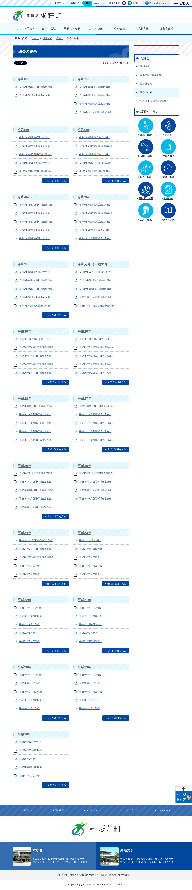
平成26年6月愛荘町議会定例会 (35, 498)
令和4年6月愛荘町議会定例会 (34, 230)
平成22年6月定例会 (29, 632)
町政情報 (47, 38)
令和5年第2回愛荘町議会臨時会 (95, 162)
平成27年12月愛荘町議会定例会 (96, 406)
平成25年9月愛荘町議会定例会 (95, 481)
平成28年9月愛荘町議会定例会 (35, 414)
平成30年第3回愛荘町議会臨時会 (36, 364)
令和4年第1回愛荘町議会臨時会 (35, 204)
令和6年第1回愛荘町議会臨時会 (35, 154)
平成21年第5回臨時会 (90, 641)
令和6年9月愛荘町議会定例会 (34, 162)
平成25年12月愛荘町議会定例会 (96, 473)
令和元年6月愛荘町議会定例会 (95, 288)
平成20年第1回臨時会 (30, 700)
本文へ (60, 3)
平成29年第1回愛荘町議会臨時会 (96, 372)
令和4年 (23, 197)
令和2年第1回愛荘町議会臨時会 (35, 288)
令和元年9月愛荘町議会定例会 (95, 280)
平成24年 (24, 533)
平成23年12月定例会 (90, 540)
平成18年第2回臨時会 (30, 767)
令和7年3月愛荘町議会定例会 (94, 86)
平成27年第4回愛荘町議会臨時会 (96, 423)
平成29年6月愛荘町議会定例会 (95, 364)
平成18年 (24, 734)
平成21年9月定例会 (89, 632)
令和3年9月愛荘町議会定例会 (94, 230)
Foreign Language (158, 3)
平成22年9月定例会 (29, 624)
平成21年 (84, 600)
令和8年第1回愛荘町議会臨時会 (35, 86)
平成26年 (24, 466)
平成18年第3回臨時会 (30, 750)
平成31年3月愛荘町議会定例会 (95, 297)
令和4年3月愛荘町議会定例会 (34, 213)
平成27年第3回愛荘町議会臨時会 (96, 440)
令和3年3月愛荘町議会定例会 (94, 204)
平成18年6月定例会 (29, 775)
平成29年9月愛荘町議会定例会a (96, 347)
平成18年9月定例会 (29, 758)
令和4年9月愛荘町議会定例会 (34, 238)
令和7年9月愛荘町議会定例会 (94, 103)
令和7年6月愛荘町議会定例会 (94, 95)
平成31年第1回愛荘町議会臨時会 (96, 305)
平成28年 (24, 398)
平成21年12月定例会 (90, 607)
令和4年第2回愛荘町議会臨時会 (35, 221)
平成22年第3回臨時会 (30, 616)
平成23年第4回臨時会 (90, 548)
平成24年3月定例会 (29, 574)
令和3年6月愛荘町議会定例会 (94, 221)
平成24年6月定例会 (29, 565)
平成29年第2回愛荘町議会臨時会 (96, 355)
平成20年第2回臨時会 (30, 691)
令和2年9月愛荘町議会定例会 (34, 305)
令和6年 (23, 130)
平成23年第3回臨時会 (90, 565)
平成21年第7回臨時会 (90, 616)
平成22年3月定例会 (29, 641)
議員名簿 (145, 66)
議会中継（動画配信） (152, 75)
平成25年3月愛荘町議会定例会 (95, 498)
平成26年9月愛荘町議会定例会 (35, 481)
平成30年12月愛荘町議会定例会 (36, 339)
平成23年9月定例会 (89, 557)
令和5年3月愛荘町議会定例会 (94, 137)
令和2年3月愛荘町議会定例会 (34, 297)
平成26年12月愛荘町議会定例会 (36, 473)
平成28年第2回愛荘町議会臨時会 (36, 423)
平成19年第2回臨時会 (90, 691)
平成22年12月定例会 (30, 607)
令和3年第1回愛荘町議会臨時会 (95, 213)
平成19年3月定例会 (89, 708)
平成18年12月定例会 (30, 741)
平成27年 (84, 398)
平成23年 (84, 533)
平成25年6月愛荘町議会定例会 (95, 490)
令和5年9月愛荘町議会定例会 (94, 171)
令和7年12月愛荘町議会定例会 (95, 112)
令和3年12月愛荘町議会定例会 (95, 238)
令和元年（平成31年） (94, 264)
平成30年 (24, 331)
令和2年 (23, 264)
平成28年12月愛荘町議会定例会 (36, 406)
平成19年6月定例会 (89, 700)
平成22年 (24, 600)
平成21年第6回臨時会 (90, 624)
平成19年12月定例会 (90, 674)
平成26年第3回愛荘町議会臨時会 (36, 490)
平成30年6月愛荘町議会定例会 (35, 372)
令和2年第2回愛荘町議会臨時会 (35, 280)
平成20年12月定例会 (30, 674)
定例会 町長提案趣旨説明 (153, 101)
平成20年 (24, 667)
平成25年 (84, 466)
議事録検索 (146, 83)
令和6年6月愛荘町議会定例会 (34, 146)
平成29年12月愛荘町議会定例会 (96, 339)
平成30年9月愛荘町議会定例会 (35, 355)
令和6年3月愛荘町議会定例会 (34, 137)
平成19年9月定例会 (89, 683)
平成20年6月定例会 (29, 708)
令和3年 (83, 197)
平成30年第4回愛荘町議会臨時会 (36, 347)
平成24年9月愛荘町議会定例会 (35, 548)
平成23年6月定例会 (89, 574)
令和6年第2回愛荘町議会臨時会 (35, 171)
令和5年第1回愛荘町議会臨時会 (95, 146)
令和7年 (83, 79)
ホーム (35, 38)
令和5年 (83, 130)
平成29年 (84, 331)
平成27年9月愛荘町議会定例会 (95, 414)
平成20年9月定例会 (29, 683)
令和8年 (23, 79)
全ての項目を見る (56, 180)
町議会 (59, 38)
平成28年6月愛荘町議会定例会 (35, 431)
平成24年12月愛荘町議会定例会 (36, 540)
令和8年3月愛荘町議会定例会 (34, 95)
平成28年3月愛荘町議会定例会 (35, 440)
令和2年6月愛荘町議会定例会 (34, 271)
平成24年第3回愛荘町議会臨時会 (36, 557)
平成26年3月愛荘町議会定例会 (35, 507)
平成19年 (84, 667)
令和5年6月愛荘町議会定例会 (94, 154)
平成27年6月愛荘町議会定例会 (95, 431)
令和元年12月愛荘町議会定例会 (95, 271)
